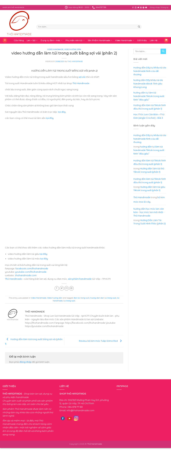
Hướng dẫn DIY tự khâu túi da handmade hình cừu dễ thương (149, 71)
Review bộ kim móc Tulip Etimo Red (101, 340)
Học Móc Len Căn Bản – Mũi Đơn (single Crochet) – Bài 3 (148, 116)
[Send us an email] (141, 8)
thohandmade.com (26, 275)
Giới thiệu (142, 40)
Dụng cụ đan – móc (51, 40)
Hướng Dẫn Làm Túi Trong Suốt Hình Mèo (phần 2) (149, 222)
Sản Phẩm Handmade (100, 40)
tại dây (62, 111)
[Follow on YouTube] (146, 8)
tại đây (50, 118)
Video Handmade (124, 40)
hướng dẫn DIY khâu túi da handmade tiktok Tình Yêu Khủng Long (148, 83)
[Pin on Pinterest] (71, 288)
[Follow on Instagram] (135, 8)
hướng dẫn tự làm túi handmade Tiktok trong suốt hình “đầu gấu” (148, 96)
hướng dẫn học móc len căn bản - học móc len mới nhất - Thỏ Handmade (148, 212)
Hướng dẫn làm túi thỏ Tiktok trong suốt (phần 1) (148, 170)
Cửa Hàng (19, 40)
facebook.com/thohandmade (31, 268)
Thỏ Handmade (75, 61)
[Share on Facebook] (57, 288)
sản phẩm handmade (80, 278)
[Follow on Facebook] (133, 8)
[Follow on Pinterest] (143, 8)
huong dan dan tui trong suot (103, 298)
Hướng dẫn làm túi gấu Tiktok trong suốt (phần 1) (149, 189)
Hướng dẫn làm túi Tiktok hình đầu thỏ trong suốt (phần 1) (149, 107)
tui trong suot (69, 301)
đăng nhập (26, 362)
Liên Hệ (153, 40)
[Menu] (5, 40)
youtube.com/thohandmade (30, 271)
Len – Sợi (32, 40)
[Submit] (139, 27)
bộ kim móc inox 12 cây (149, 199)
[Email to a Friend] (66, 288)
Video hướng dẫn (72, 49)
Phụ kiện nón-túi (75, 40)
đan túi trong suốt (82, 298)
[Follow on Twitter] (138, 8)
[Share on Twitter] (61, 288)
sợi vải (82, 77)
